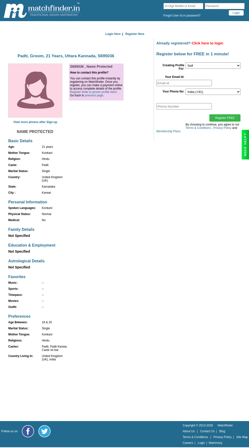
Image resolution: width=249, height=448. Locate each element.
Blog (222, 431)
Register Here (134, 34)
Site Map (242, 437)
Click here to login (207, 43)
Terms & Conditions (198, 128)
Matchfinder (225, 425)
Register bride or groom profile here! (93, 92)
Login (201, 443)
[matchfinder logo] (42, 10)
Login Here (113, 34)
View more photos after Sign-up (35, 122)
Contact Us (207, 431)
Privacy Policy (222, 128)
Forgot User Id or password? (181, 15)
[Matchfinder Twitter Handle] (44, 431)
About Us (189, 431)
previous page (94, 95)
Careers (188, 443)
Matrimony (215, 443)
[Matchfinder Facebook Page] (28, 431)
